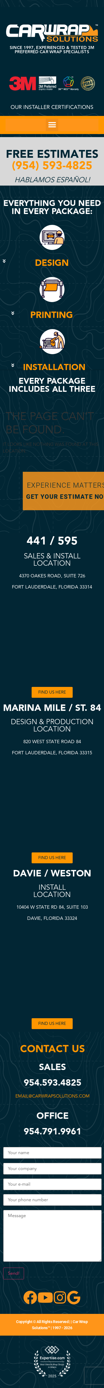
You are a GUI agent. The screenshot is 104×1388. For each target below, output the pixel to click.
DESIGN (52, 263)
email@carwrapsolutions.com (49, 1096)
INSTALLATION (54, 367)
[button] (52, 125)
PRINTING (51, 315)
